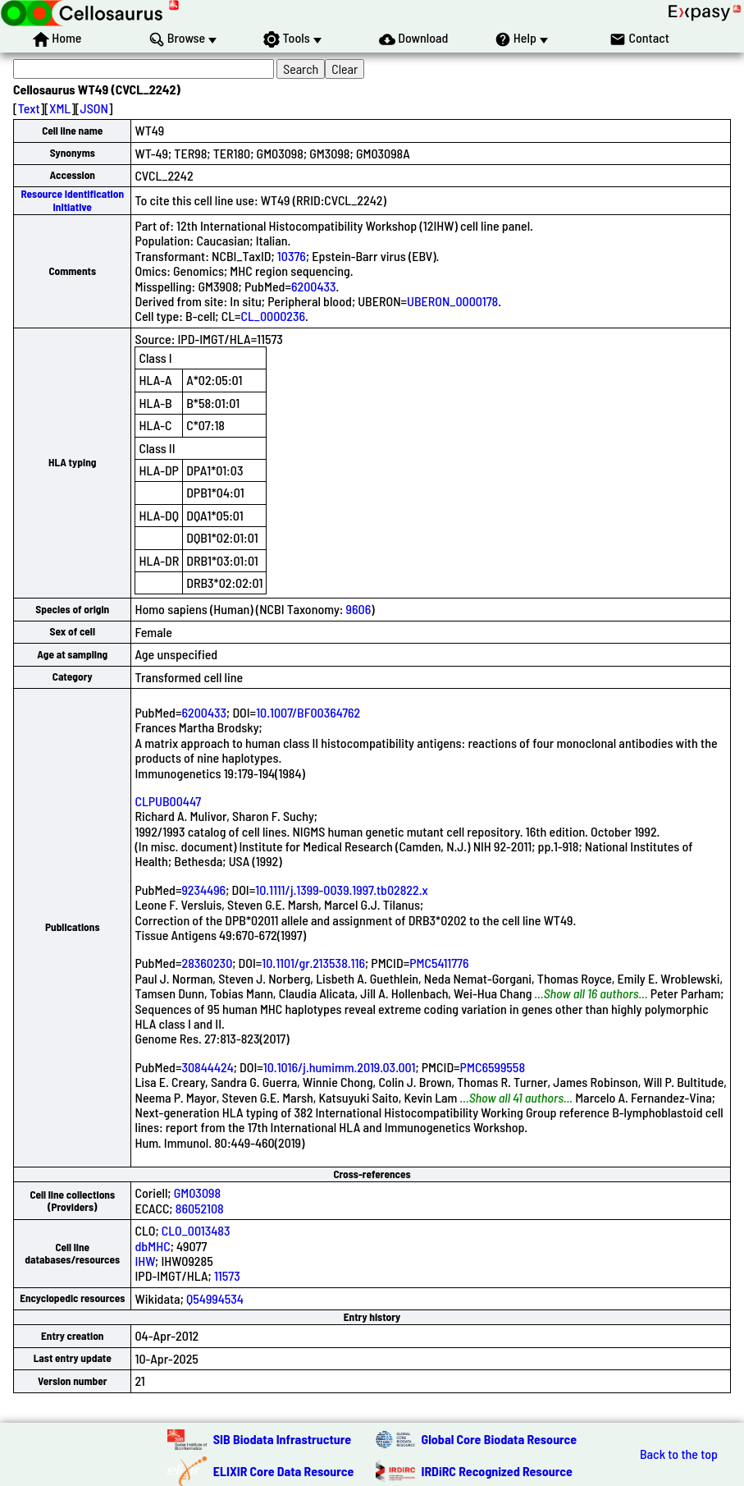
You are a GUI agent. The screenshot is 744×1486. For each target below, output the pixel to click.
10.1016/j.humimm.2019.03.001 (339, 1067)
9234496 (203, 889)
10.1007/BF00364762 (308, 712)
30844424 (207, 1067)
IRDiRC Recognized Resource (497, 1471)
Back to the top (679, 1454)
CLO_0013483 (196, 1230)
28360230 (206, 962)
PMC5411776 (438, 962)
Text (29, 108)
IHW (145, 1260)
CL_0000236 (273, 315)
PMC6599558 (492, 1067)
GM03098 (197, 1192)
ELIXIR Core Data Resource (283, 1471)
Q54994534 (215, 1298)
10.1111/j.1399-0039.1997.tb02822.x (341, 889)
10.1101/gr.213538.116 (313, 962)
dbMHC (152, 1246)
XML (60, 108)
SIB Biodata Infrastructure (282, 1439)
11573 (227, 1275)
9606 (359, 609)
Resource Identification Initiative (72, 200)
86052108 (200, 1208)
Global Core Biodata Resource (499, 1439)
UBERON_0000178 (452, 301)
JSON (94, 108)
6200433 (313, 286)
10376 (291, 256)
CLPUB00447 (168, 801)
